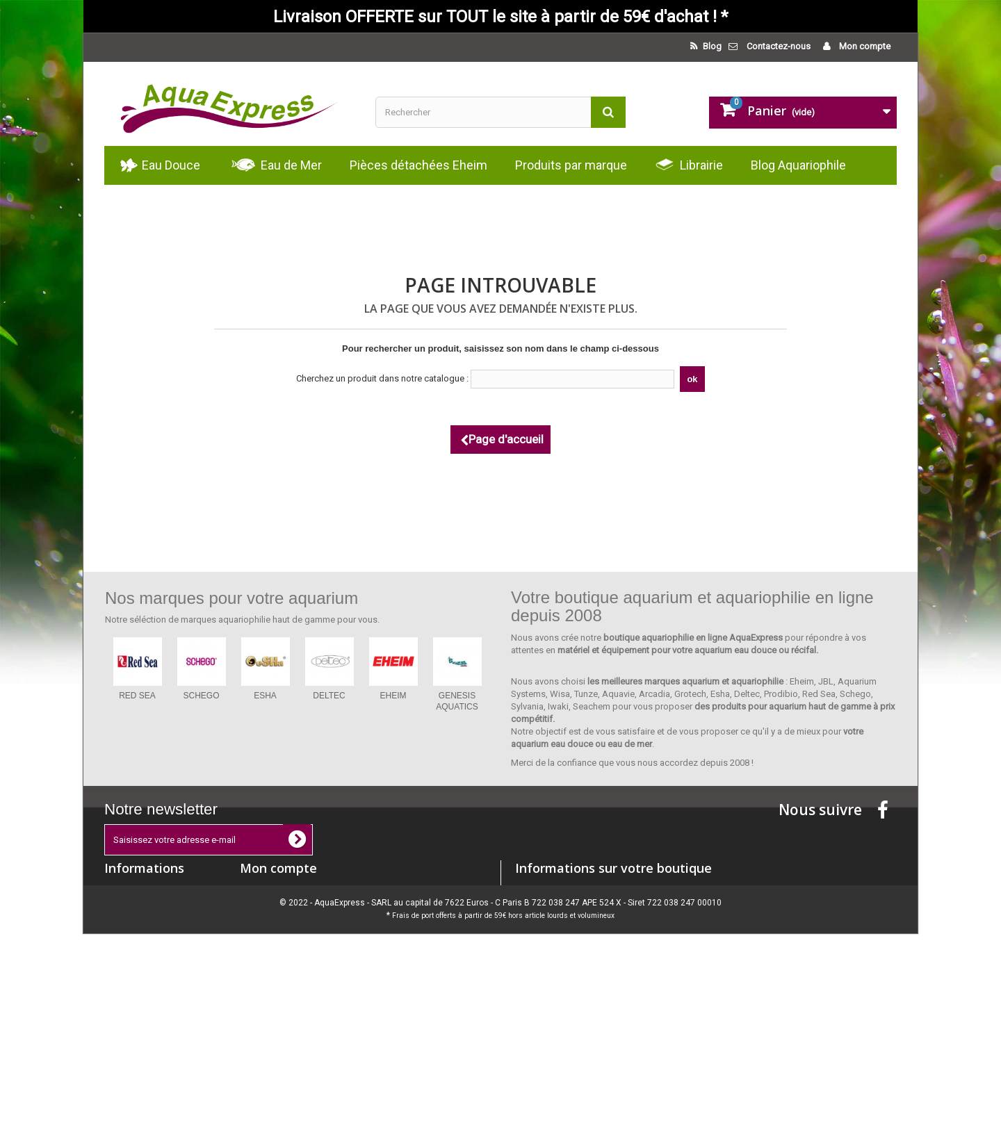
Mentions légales (138, 999)
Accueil (119, 963)
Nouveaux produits (142, 908)
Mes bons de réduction (286, 963)
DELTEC (329, 695)
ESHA (265, 695)
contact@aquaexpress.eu (622, 941)
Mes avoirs (262, 908)
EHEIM (393, 695)
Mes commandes (275, 890)
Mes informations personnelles (302, 945)
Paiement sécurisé (140, 1017)
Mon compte (863, 46)
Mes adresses (268, 926)
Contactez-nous (779, 46)
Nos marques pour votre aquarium (231, 598)
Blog (711, 46)
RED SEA (137, 695)
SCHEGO (201, 695)
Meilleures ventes (139, 926)
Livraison (122, 981)
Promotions (127, 890)
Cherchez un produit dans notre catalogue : (382, 378)
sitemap (120, 1065)
